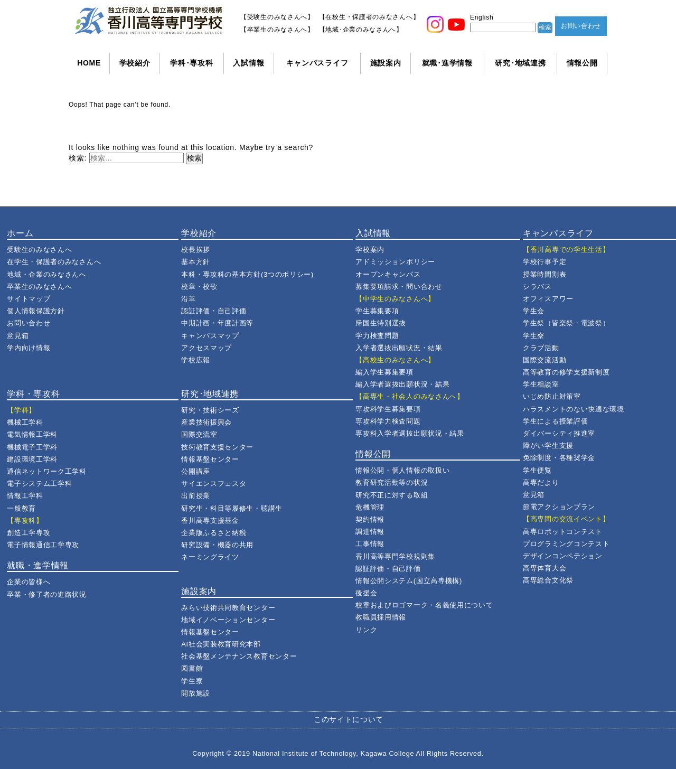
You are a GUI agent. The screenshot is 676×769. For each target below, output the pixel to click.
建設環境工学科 (32, 459)
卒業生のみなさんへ (39, 286)
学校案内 (369, 250)
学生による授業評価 (555, 421)
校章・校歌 (199, 286)
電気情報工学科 (32, 434)
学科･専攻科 (191, 63)
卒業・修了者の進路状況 (47, 594)
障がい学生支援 (548, 445)
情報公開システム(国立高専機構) (408, 581)
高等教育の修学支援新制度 (566, 372)
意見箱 (18, 336)
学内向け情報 (28, 348)
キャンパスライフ (317, 63)
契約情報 (369, 519)
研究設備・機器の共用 (217, 545)
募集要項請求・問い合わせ (398, 286)
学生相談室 (541, 384)
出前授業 (195, 496)
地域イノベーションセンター (228, 620)
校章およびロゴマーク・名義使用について (424, 605)
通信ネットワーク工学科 (47, 471)
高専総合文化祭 (548, 580)
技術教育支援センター (217, 447)
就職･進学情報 (447, 63)
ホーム (20, 233)
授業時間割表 (544, 274)
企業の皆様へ (28, 582)
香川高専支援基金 (210, 520)
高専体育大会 (544, 568)
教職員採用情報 (380, 617)
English (481, 17)
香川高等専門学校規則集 (395, 556)
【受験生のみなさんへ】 (277, 17)
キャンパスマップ (210, 336)
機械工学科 (25, 422)
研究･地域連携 (520, 63)
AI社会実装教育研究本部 (221, 644)
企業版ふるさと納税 (213, 533)
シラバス (537, 286)
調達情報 (369, 532)
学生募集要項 (377, 311)
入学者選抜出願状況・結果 (398, 348)
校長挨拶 (195, 250)
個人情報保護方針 (36, 311)
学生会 (533, 311)
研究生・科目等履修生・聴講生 (232, 508)
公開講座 (195, 471)
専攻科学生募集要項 (387, 409)
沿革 (188, 299)
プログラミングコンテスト (566, 544)
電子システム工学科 (39, 483)
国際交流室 (199, 434)
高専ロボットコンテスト (563, 532)
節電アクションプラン (559, 507)
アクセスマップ (206, 348)
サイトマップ (28, 299)
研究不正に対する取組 (391, 495)
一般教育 (21, 508)
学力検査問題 (377, 336)
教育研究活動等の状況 (391, 482)
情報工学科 (25, 496)
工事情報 (369, 544)
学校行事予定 (544, 262)
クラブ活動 (541, 348)
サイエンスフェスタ (213, 483)
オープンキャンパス (387, 274)
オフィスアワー (548, 299)
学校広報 (195, 360)
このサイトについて (348, 719)
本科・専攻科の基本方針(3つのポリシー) (247, 274)
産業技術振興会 (206, 422)
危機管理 (369, 507)
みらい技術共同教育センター (228, 608)
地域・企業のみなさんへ (47, 274)
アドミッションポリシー (395, 262)
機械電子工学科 (32, 447)
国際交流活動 (544, 360)
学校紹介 (135, 63)
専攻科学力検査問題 (387, 421)
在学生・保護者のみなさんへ (54, 262)
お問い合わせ (581, 26)
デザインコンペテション (563, 556)
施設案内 (385, 63)
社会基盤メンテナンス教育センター (239, 656)
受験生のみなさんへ (39, 250)
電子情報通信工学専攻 (43, 545)
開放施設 (195, 693)
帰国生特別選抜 (380, 323)
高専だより (541, 482)
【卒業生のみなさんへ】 (277, 29)
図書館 (192, 668)
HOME (89, 63)
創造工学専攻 (28, 533)
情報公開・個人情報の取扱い (402, 470)
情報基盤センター (210, 459)
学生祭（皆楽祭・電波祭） (566, 323)
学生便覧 (537, 470)
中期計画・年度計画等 (217, 323)
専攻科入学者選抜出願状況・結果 (409, 433)
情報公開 (582, 63)
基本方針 (195, 262)
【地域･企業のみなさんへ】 (361, 29)
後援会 (366, 593)
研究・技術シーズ (210, 410)
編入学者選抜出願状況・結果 (402, 384)
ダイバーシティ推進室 (559, 433)
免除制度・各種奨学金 (559, 458)
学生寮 (192, 681)
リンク (366, 630)
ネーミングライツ (210, 557)
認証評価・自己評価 (213, 311)
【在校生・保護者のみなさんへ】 (369, 17)
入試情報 (248, 63)
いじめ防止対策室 (552, 396)
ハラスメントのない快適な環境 (573, 409)
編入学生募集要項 (384, 372)
